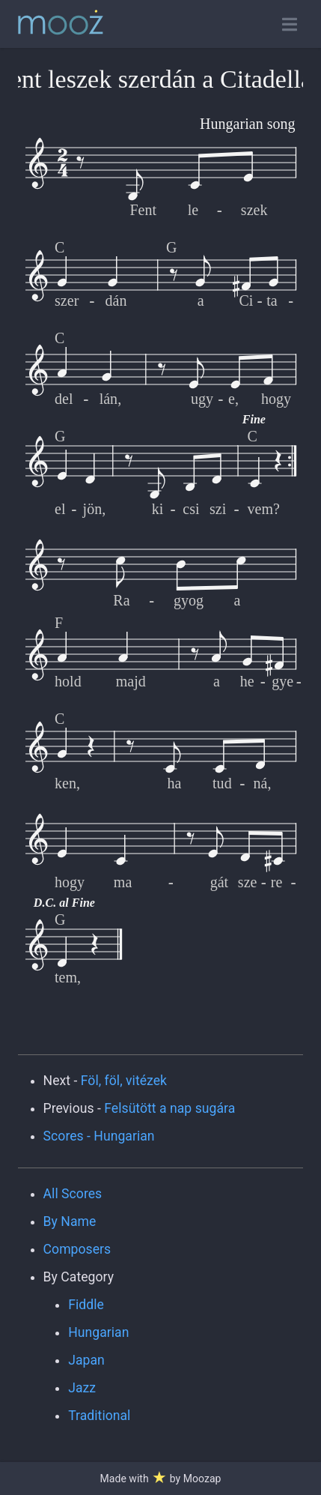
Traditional (99, 1415)
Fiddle (86, 1304)
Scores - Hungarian (99, 1136)
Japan (86, 1360)
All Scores (73, 1193)
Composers (77, 1249)
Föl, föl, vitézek (124, 1080)
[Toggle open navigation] (289, 24)
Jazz (82, 1387)
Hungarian (98, 1332)
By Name (70, 1221)
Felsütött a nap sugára (169, 1108)
